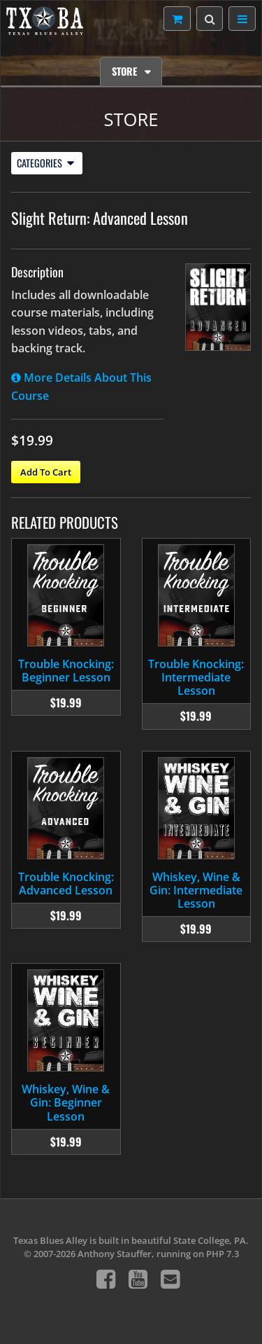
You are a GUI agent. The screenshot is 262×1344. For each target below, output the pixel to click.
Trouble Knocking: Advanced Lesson (66, 883)
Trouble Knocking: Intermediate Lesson (196, 677)
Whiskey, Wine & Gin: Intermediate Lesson (196, 890)
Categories (45, 162)
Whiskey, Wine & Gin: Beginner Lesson (66, 1102)
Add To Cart (45, 472)
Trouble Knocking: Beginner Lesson (66, 670)
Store (126, 71)
